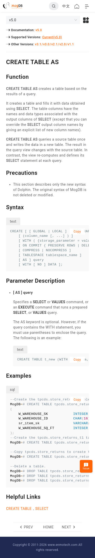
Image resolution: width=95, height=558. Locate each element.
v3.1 (38, 44)
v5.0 (38, 30)
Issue (86, 466)
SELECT (41, 509)
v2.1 (54, 44)
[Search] (54, 6)
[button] (86, 20)
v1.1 (71, 44)
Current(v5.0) (52, 37)
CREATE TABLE (19, 509)
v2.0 (63, 44)
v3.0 (46, 44)
